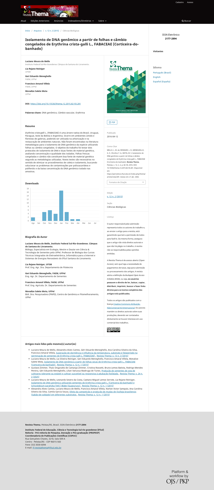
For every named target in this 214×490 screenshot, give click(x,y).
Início (27, 30)
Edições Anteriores (40, 20)
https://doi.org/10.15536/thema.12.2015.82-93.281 (55, 103)
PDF (113, 122)
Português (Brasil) (162, 72)
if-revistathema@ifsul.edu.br (47, 447)
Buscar (186, 20)
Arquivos (38, 30)
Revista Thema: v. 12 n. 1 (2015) (73, 364)
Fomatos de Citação (118, 182)
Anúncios (58, 20)
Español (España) (161, 81)
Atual (23, 20)
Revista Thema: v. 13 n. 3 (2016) (112, 355)
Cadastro (180, 2)
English (156, 77)
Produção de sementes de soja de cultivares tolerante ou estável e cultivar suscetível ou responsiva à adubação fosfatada (83, 372)
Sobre (101, 20)
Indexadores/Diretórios (80, 20)
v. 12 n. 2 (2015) (52, 30)
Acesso (190, 2)
